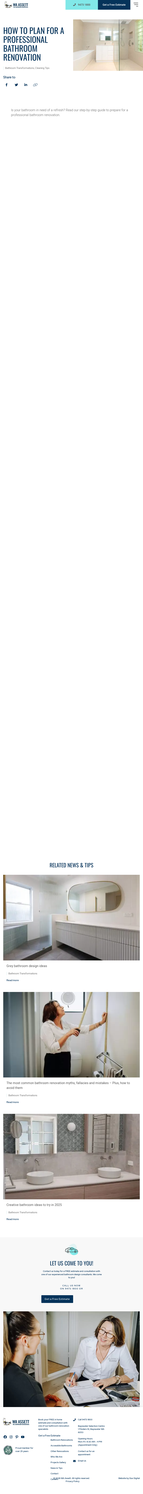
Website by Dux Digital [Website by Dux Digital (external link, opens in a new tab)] (129, 1478)
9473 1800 (71, 1288)
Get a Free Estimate (114, 5)
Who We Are (56, 1456)
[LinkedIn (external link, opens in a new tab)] (26, 84)
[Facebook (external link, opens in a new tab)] (6, 84)
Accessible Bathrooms (61, 1445)
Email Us (82, 1460)
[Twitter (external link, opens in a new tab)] (16, 84)
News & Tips (56, 1468)
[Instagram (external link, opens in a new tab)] (11, 1437)
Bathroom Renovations (62, 1440)
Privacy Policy (73, 1481)
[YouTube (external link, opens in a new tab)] (23, 1437)
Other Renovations (60, 1451)
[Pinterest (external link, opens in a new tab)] (17, 1437)
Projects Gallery (58, 1462)
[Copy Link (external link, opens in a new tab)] (35, 84)
